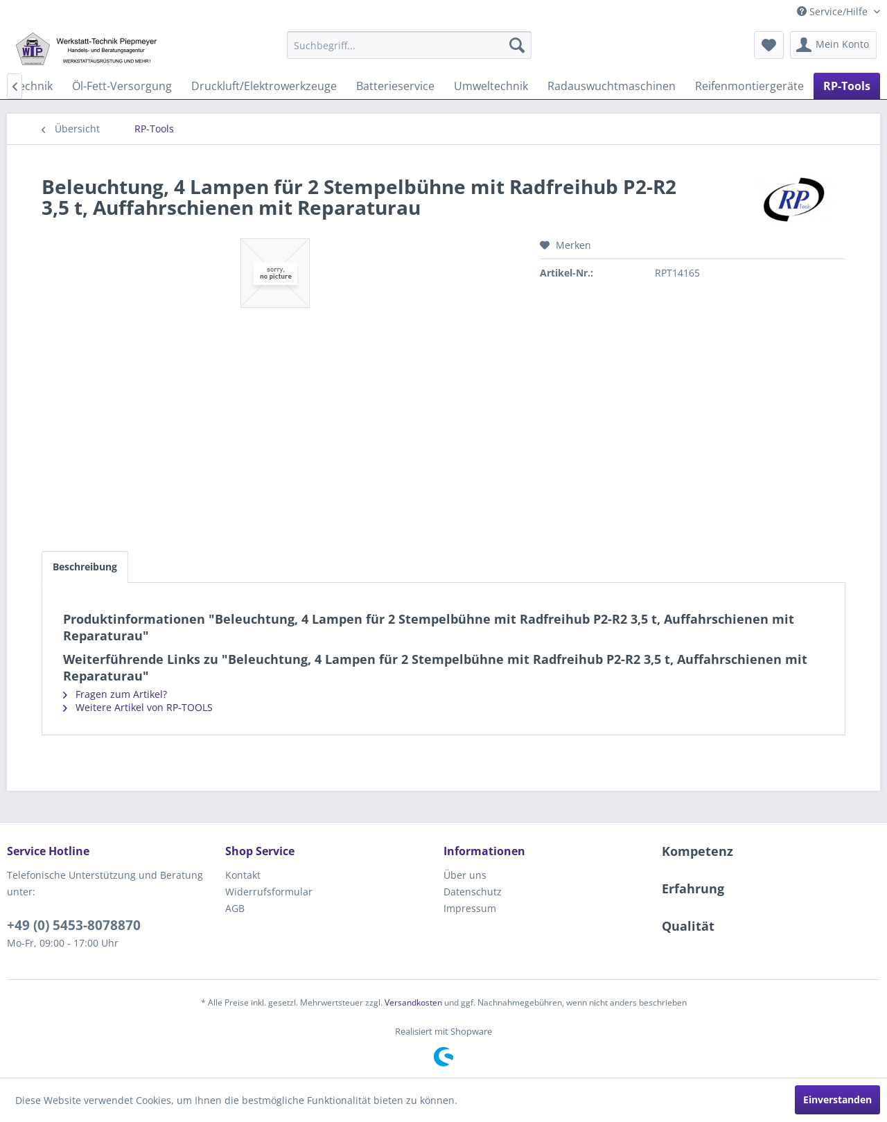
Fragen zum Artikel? (115, 694)
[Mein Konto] (833, 45)
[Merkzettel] (769, 45)
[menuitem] (409, 45)
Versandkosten (413, 1002)
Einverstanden (837, 1099)
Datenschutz (473, 891)
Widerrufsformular (269, 891)
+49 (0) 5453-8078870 (74, 925)
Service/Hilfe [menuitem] (833, 11)
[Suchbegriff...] (409, 45)
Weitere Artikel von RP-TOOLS (138, 707)
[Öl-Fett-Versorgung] (122, 86)
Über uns (465, 875)
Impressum (470, 908)
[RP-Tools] (847, 86)
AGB (235, 908)
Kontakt (243, 875)
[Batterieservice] (395, 86)
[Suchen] (517, 45)
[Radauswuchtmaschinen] (611, 86)
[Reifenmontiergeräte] (749, 86)
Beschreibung (85, 566)
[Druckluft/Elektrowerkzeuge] (264, 86)
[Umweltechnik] (491, 86)
